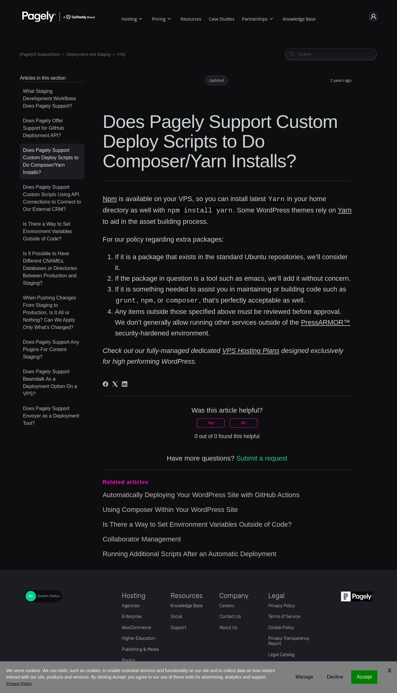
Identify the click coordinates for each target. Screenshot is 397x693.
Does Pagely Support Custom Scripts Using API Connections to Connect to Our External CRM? (52, 198)
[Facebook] (105, 383)
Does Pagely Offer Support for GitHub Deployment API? (43, 128)
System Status (49, 595)
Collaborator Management (142, 538)
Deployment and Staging (88, 54)
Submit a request (261, 457)
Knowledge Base (299, 19)
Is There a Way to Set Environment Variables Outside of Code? (47, 231)
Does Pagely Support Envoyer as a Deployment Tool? (51, 416)
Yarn (344, 210)
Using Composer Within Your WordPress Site (170, 509)
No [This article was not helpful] (243, 422)
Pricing (158, 19)
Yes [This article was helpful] (211, 422)
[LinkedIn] (124, 383)
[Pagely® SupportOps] (40, 54)
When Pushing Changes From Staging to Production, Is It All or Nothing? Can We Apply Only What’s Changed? (49, 312)
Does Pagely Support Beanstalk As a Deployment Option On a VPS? (50, 382)
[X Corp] (115, 383)
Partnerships (255, 19)
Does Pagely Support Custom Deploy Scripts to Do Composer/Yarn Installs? (51, 161)
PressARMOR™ (325, 321)
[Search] (331, 54)
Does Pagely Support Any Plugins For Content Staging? (51, 349)
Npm (110, 199)
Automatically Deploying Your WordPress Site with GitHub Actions (201, 494)
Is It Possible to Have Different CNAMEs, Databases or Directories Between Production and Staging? (50, 268)
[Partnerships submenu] (271, 18)
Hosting (129, 19)
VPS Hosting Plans (251, 350)
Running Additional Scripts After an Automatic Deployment (189, 553)
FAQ (121, 54)
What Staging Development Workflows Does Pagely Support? (49, 99)
